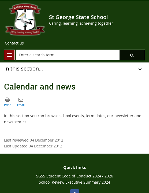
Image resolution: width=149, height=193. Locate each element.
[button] (132, 55)
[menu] (9, 55)
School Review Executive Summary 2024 (74, 182)
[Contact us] (14, 43)
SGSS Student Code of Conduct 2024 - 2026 (74, 176)
